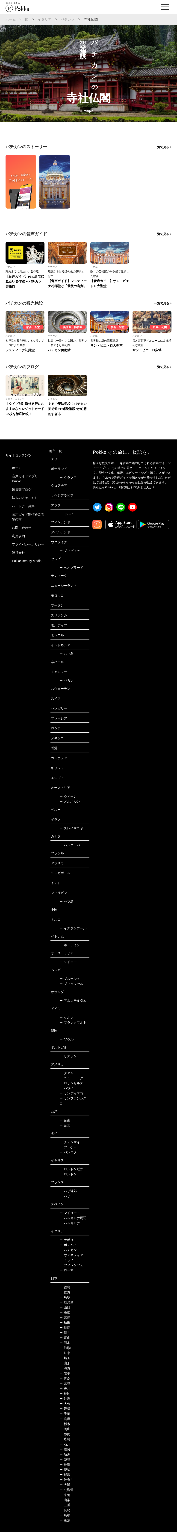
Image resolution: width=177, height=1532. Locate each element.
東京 (64, 1520)
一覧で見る (161, 147)
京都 (64, 1495)
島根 (64, 1515)
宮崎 (64, 1317)
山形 (64, 1363)
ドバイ (66, 514)
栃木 (64, 1424)
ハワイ (66, 1088)
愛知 (64, 1469)
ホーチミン (69, 945)
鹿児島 (66, 1302)
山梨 (64, 1500)
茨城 (64, 1459)
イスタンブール (72, 928)
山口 (64, 1307)
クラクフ (68, 477)
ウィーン (68, 796)
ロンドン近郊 (71, 1169)
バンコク (68, 1152)
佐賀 (64, 1292)
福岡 (64, 1393)
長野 (64, 1464)
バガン (66, 680)
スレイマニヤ (71, 828)
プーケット (69, 1147)
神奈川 (66, 1480)
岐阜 (64, 1353)
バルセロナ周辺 (72, 1218)
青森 (64, 1378)
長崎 (64, 1510)
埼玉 (64, 1358)
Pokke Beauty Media (26, 561)
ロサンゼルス (71, 1083)
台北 (64, 1125)
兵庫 (64, 1419)
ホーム (11, 19)
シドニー (68, 962)
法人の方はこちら (25, 498)
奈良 (64, 1449)
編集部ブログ (21, 489)
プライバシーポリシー (28, 544)
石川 (64, 1444)
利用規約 (18, 536)
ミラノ (66, 1260)
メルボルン (69, 801)
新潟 (64, 1454)
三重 (64, 1505)
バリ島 (66, 654)
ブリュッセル (71, 984)
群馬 (64, 1474)
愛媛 (64, 1409)
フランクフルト (72, 1022)
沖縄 (64, 1398)
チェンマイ (69, 1142)
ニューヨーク (71, 1078)
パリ (64, 1196)
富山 (64, 1338)
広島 (64, 1439)
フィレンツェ (71, 1265)
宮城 (64, 1383)
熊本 (64, 1343)
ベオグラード (71, 567)
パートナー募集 (23, 506)
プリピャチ (69, 551)
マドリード (69, 1213)
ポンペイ (68, 1245)
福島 (64, 1327)
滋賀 (64, 1368)
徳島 (64, 1287)
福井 (64, 1333)
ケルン (66, 1017)
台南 (64, 1120)
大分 (64, 1403)
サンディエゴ (71, 1093)
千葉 (64, 1414)
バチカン (68, 19)
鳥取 (64, 1297)
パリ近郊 (68, 1191)
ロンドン (68, 1174)
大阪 (64, 1485)
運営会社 (18, 552)
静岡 (64, 1434)
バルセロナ (69, 1223)
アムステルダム (72, 1000)
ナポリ (66, 1240)
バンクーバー (71, 845)
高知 (64, 1312)
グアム (66, 1073)
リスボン (68, 1056)
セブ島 (66, 901)
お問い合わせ (21, 528)
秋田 (64, 1322)
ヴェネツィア (71, 1255)
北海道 (66, 1490)
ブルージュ (69, 979)
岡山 (64, 1429)
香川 (64, 1388)
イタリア (45, 19)
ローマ (66, 1270)
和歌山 (66, 1348)
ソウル (66, 1039)
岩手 (64, 1373)
